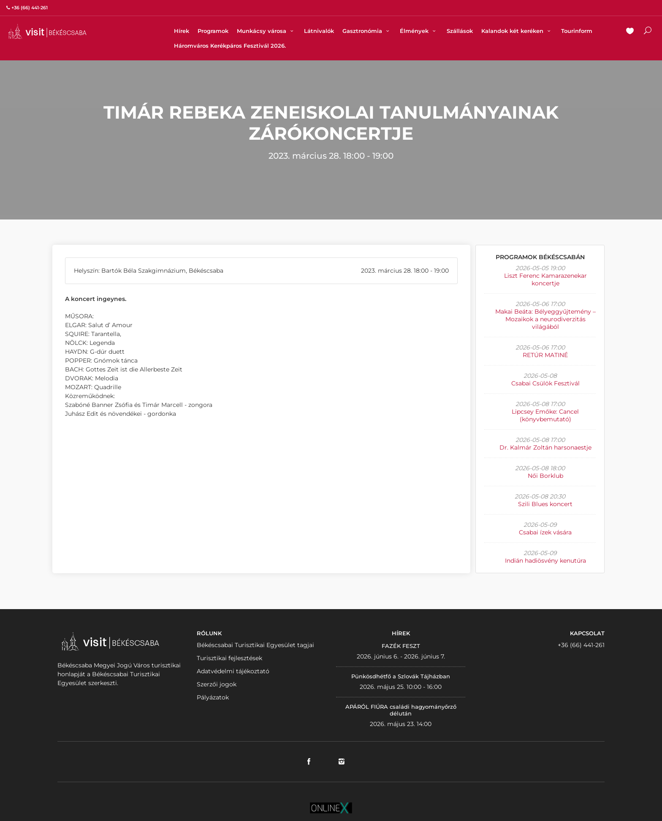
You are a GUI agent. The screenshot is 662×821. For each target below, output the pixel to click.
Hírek (181, 30)
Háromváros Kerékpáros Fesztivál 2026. (230, 45)
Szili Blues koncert (545, 504)
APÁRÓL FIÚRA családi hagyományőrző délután (400, 710)
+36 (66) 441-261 (581, 645)
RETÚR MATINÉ (545, 355)
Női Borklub (545, 476)
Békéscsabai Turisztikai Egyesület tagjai (255, 645)
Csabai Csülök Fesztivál (545, 383)
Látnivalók (319, 30)
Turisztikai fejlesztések (229, 658)
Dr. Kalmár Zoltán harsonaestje (545, 447)
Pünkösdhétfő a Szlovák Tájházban (400, 676)
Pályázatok (213, 697)
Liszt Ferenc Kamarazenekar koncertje (545, 279)
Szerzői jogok (216, 684)
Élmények (419, 30)
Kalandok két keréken (517, 30)
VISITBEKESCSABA (47, 31)
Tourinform (576, 30)
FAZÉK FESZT (401, 645)
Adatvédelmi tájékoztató (233, 671)
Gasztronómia (366, 30)
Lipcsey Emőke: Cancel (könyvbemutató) (545, 415)
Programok (213, 30)
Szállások (460, 30)
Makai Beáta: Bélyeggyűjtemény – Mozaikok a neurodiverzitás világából (545, 319)
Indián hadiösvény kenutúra (545, 560)
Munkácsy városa (266, 30)
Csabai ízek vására (545, 532)
